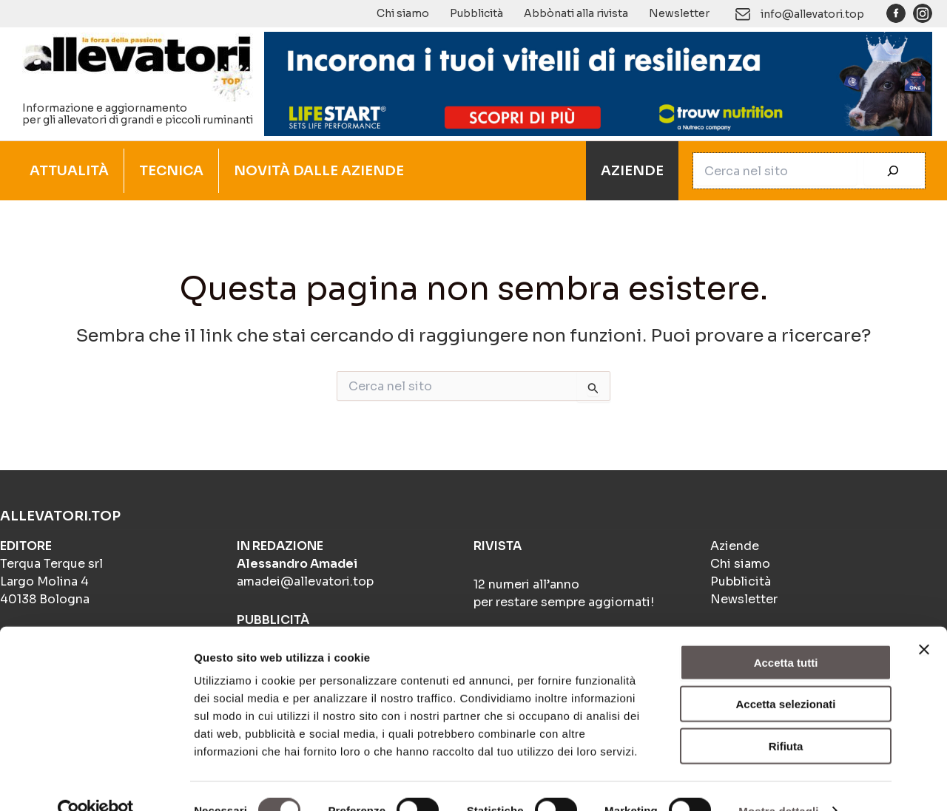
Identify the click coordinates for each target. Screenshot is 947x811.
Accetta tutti (786, 633)
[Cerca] (893, 171)
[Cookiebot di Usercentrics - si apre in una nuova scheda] (96, 782)
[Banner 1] (598, 82)
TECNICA (171, 171)
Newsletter (679, 13)
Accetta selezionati (785, 675)
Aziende (734, 546)
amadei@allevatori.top (305, 581)
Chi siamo (403, 13)
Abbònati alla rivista (576, 13)
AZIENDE (632, 171)
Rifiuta (786, 716)
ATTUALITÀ (69, 171)
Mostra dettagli (778, 782)
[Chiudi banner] (924, 620)
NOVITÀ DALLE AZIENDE (319, 171)
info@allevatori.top (812, 14)
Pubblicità (476, 13)
